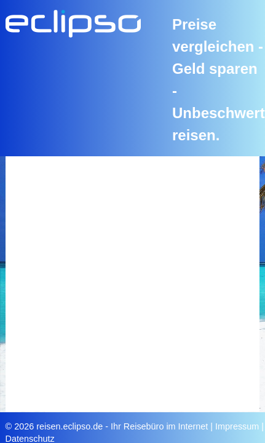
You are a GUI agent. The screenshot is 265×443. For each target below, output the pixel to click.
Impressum (237, 426)
